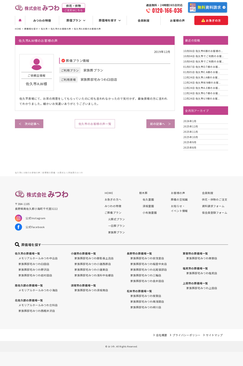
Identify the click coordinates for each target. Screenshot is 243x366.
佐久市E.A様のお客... (201, 72)
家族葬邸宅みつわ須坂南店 (91, 290)
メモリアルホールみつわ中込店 (38, 258)
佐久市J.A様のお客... (201, 77)
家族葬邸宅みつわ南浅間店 (147, 301)
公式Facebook (30, 227)
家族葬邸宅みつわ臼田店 (33, 264)
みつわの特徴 (42, 20)
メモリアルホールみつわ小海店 (38, 290)
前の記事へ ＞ (160, 124)
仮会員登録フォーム (214, 212)
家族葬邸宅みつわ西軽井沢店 (36, 311)
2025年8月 (189, 147)
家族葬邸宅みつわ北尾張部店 (148, 269)
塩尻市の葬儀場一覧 (195, 268)
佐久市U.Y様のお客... (201, 98)
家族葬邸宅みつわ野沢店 (33, 269)
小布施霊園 (150, 212)
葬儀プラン (73, 20)
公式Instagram (30, 218)
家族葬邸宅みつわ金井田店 (147, 281)
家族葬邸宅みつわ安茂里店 (147, 258)
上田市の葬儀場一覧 (195, 283)
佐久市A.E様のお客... (201, 88)
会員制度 (144, 20)
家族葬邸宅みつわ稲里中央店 (148, 264)
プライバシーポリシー (186, 335)
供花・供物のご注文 (214, 199)
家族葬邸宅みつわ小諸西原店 (92, 264)
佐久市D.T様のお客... (201, 67)
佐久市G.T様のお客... (201, 93)
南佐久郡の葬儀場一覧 (29, 285)
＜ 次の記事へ (29, 124)
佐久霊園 (148, 199)
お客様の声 (177, 20)
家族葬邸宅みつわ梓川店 (145, 307)
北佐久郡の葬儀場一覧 (29, 300)
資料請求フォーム (213, 206)
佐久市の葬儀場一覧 (27, 253)
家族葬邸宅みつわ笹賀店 (145, 296)
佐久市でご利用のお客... (203, 56)
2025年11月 (190, 131)
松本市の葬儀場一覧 (139, 291)
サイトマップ (214, 335)
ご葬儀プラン (113, 212)
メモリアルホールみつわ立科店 (38, 305)
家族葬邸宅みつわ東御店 (201, 258)
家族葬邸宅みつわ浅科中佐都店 (94, 275)
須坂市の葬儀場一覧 (83, 285)
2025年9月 (189, 142)
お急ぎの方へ (113, 199)
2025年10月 (190, 137)
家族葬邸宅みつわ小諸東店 (91, 269)
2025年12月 (190, 126)
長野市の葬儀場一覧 (139, 253)
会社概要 (161, 335)
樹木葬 (143, 193)
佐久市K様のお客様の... (203, 51)
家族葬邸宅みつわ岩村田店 (35, 275)
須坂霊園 (148, 206)
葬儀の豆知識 (179, 199)
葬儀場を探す (108, 20)
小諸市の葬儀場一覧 (83, 253)
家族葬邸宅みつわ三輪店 (145, 275)
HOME (109, 193)
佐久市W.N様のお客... (202, 82)
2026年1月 (189, 121)
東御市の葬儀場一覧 (195, 253)
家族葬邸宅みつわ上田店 (201, 288)
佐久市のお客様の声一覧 (95, 124)
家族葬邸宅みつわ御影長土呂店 (94, 258)
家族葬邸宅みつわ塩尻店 (201, 273)
